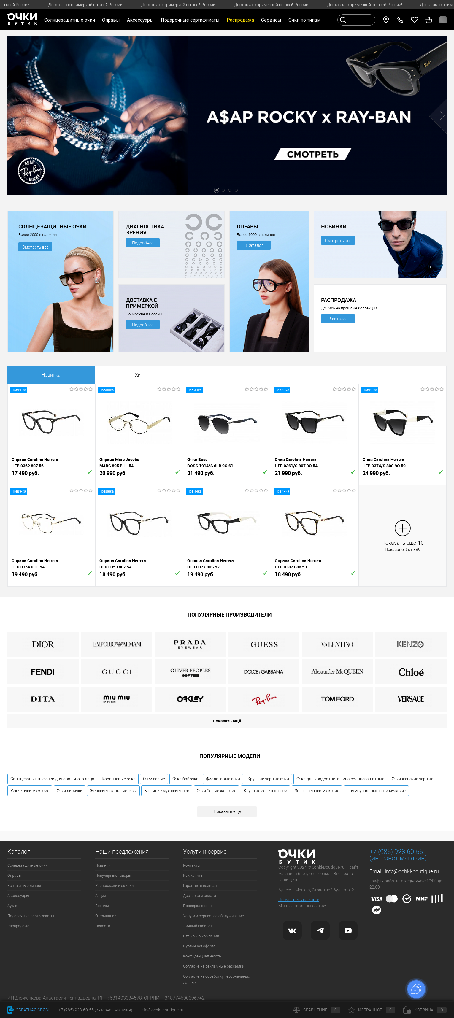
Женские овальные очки (113, 790)
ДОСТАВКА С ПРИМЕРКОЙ (142, 303)
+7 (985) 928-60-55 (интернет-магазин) (95, 1010)
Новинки (102, 865)
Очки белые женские (216, 790)
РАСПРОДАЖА (338, 300)
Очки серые (154, 778)
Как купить (192, 875)
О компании (105, 916)
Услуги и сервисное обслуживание (213, 916)
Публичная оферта (199, 946)
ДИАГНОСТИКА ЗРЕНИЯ (145, 229)
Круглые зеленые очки (265, 790)
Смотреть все (35, 247)
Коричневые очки (119, 778)
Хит (139, 375)
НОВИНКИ (334, 226)
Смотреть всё (338, 240)
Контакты (191, 865)
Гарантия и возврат (200, 885)
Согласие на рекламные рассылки (213, 966)
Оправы (14, 875)
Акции (100, 895)
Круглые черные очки (268, 778)
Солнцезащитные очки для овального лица (52, 778)
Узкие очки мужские (29, 790)
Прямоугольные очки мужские (376, 790)
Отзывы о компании (201, 936)
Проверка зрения (198, 905)
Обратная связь (28, 1010)
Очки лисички (69, 790)
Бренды (102, 905)
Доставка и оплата (199, 895)
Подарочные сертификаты (190, 20)
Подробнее (142, 243)
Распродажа (18, 926)
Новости (102, 926)
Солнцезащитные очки (27, 865)
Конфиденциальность (202, 956)
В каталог (253, 245)
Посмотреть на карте (298, 899)
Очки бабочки (185, 778)
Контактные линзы (24, 885)
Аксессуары (18, 895)
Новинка (51, 375)
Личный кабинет (197, 926)
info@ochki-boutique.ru (412, 871)
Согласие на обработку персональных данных (216, 979)
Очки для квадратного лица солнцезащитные (340, 778)
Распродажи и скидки (114, 885)
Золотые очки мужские (317, 790)
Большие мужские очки (166, 790)
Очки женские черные (412, 778)
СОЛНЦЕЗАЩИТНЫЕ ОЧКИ (52, 226)
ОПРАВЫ (247, 226)
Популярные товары (113, 875)
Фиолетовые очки (223, 778)
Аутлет (13, 905)
